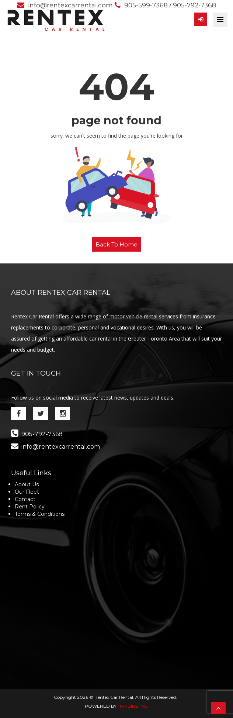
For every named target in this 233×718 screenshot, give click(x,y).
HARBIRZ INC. (133, 706)
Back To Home (116, 244)
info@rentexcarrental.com (70, 5)
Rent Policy (30, 506)
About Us (27, 484)
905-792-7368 (194, 5)
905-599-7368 (146, 5)
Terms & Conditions (40, 514)
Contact (25, 499)
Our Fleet (27, 492)
